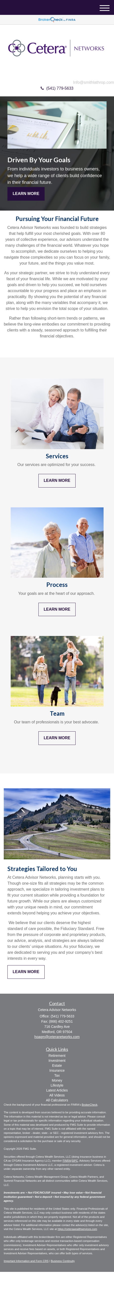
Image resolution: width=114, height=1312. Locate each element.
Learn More (26, 193)
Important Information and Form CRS (26, 1260)
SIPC (75, 1160)
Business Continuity (63, 1260)
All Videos (57, 1095)
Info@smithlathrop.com (93, 82)
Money (57, 1080)
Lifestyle (57, 1085)
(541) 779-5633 (57, 88)
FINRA (67, 1160)
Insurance (56, 1070)
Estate (57, 1065)
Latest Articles (57, 1090)
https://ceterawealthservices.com (77, 1229)
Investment (57, 1061)
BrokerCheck (90, 1104)
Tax (57, 1075)
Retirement (57, 1056)
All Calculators (57, 1100)
